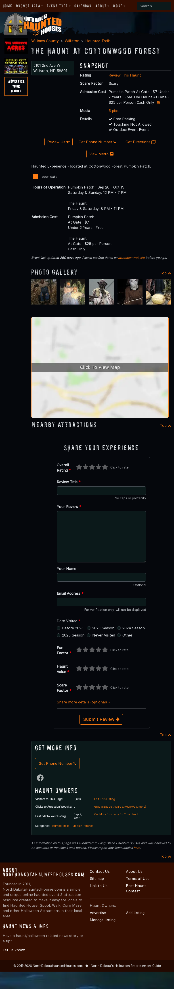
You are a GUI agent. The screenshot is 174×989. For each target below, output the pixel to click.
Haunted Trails (98, 41)
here (137, 848)
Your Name (66, 568)
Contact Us (100, 871)
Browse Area (28, 6)
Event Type (57, 6)
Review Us (58, 142)
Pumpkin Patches (82, 825)
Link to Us (98, 885)
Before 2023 (72, 628)
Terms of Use (137, 878)
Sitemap (97, 878)
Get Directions (140, 142)
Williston (72, 41)
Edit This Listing (104, 799)
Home (7, 6)
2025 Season (73, 635)
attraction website (131, 257)
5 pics (114, 110)
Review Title (69, 482)
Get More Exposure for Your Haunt (116, 814)
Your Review (69, 506)
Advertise (98, 912)
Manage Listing (102, 920)
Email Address (70, 593)
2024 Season (133, 628)
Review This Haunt (125, 75)
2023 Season (103, 628)
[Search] (154, 6)
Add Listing (135, 912)
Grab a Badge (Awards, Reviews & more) (120, 806)
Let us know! (14, 950)
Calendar (82, 6)
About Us (134, 871)
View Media (101, 154)
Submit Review (101, 719)
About (101, 6)
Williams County (45, 41)
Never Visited (103, 635)
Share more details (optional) (83, 702)
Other (127, 635)
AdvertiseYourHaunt (16, 86)
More (117, 6)
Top (165, 273)
